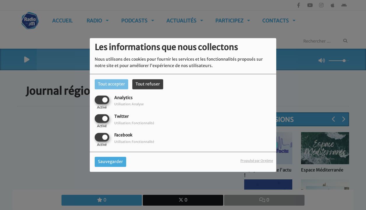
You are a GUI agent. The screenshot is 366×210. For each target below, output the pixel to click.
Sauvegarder (110, 161)
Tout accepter (111, 84)
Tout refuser (148, 84)
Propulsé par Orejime (256, 161)
